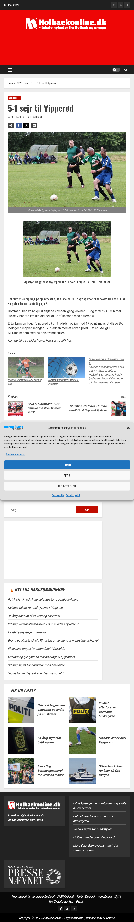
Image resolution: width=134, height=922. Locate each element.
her (69, 340)
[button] (128, 428)
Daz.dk (79, 901)
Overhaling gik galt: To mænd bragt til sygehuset (41, 657)
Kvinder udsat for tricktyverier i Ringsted (35, 608)
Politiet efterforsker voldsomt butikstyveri (82, 710)
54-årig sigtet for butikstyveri (21, 740)
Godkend (67, 464)
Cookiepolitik (58, 495)
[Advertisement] (67, 49)
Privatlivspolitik (73, 495)
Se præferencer (67, 486)
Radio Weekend (85, 896)
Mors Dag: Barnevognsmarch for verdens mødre (21, 771)
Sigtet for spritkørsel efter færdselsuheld (35, 673)
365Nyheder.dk (65, 896)
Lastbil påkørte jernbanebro (27, 632)
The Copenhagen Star (61, 901)
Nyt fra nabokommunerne (39, 589)
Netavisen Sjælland (43, 896)
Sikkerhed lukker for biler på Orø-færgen (82, 771)
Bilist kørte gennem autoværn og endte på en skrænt (21, 710)
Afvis (67, 475)
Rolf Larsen (18, 116)
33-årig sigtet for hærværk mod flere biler (36, 665)
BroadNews (92, 917)
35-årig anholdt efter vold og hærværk (34, 616)
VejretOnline (104, 896)
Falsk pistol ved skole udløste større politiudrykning (43, 599)
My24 (117, 896)
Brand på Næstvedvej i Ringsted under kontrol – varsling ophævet (53, 640)
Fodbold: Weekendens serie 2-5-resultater (63, 382)
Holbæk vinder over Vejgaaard (82, 740)
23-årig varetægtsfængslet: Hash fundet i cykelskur (43, 624)
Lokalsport (14, 97)
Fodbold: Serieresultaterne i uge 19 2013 (24, 382)
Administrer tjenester (15, 454)
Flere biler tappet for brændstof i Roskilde (36, 649)
